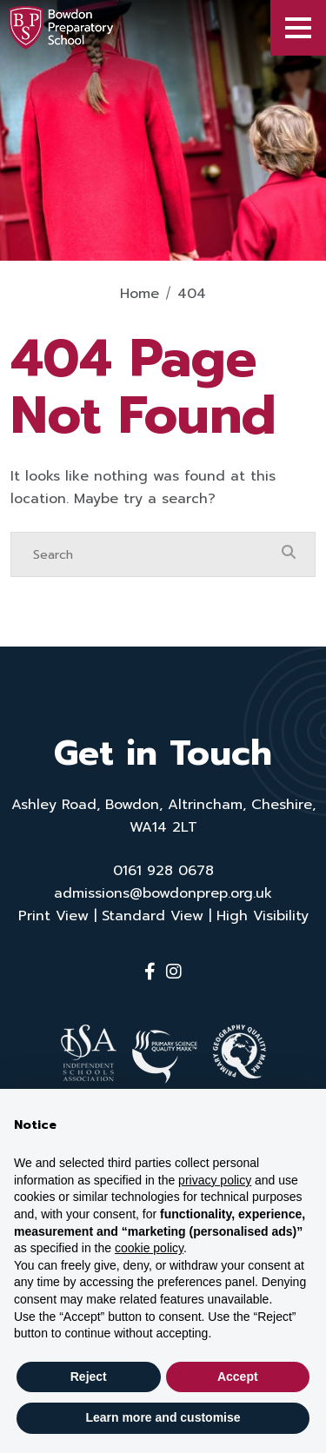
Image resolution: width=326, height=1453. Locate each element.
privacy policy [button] (214, 1180)
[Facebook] (150, 972)
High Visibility (262, 916)
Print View (53, 916)
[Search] (145, 554)
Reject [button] (88, 1376)
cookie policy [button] (149, 1248)
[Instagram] (174, 972)
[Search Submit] (289, 553)
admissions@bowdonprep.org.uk (163, 893)
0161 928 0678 (163, 870)
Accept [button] (237, 1376)
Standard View (152, 916)
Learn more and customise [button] (162, 1417)
